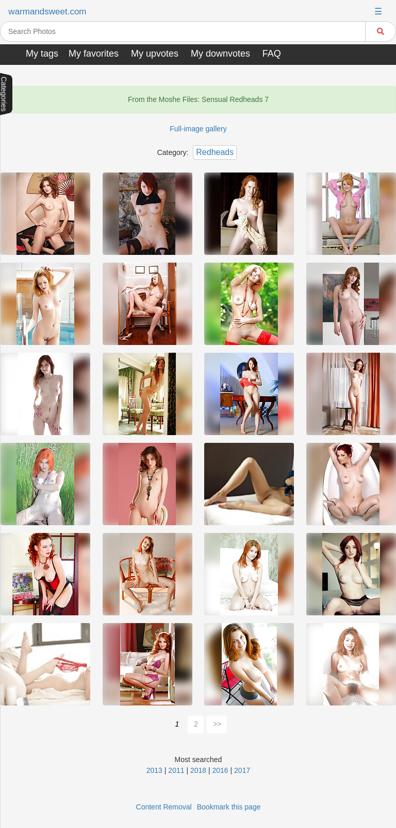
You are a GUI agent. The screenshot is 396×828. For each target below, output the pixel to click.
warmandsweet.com (47, 11)
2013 (154, 770)
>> (217, 724)
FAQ (271, 53)
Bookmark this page (229, 807)
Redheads (215, 152)
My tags (42, 53)
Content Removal (164, 807)
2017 (242, 770)
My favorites (94, 53)
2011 (176, 770)
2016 (220, 770)
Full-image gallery (198, 129)
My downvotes (220, 53)
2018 (198, 770)
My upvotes (154, 53)
